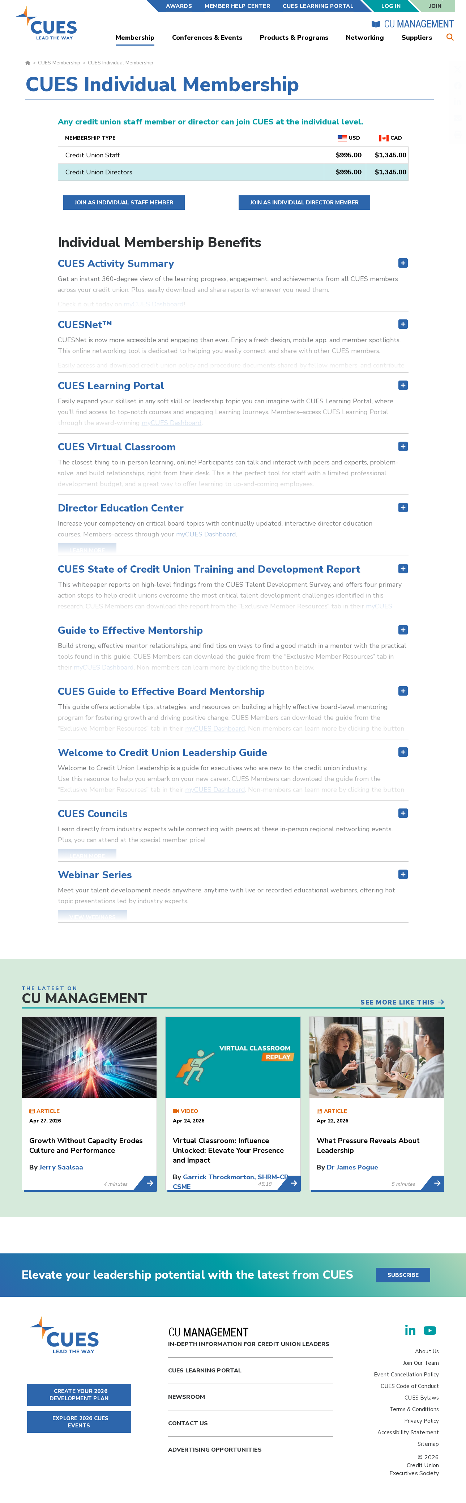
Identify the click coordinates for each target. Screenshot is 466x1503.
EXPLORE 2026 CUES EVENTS (79, 1422)
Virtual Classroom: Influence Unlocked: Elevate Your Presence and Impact (228, 1150)
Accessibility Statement (408, 1432)
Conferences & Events (207, 37)
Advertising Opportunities (215, 1450)
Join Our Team (421, 1363)
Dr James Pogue (352, 1167)
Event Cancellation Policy (406, 1374)
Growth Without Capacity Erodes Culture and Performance (86, 1145)
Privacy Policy (421, 1421)
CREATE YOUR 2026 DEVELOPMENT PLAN (79, 1395)
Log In (391, 6)
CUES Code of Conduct (410, 1386)
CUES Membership (59, 62)
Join (435, 6)
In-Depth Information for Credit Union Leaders (248, 1338)
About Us (427, 1351)
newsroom (186, 1397)
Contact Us (188, 1423)
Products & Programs (294, 37)
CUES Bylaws (422, 1397)
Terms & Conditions (414, 1409)
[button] (233, 264)
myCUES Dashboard (154, 304)
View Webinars (92, 917)
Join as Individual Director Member (304, 202)
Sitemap (428, 1444)
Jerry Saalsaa (61, 1167)
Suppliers (417, 37)
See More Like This (396, 1000)
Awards (179, 6)
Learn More (87, 550)
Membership (135, 37)
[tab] (233, 242)
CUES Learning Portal (318, 6)
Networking (365, 37)
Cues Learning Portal (205, 1371)
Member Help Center (237, 6)
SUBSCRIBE (403, 1275)
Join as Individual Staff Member (124, 202)
